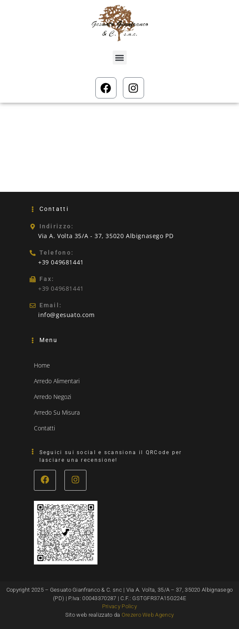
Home (42, 365)
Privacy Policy (119, 606)
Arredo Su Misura (57, 412)
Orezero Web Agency (148, 615)
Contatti (44, 428)
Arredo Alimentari (57, 381)
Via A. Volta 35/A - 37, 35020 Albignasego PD (105, 236)
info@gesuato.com (66, 315)
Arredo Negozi (52, 397)
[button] (120, 58)
